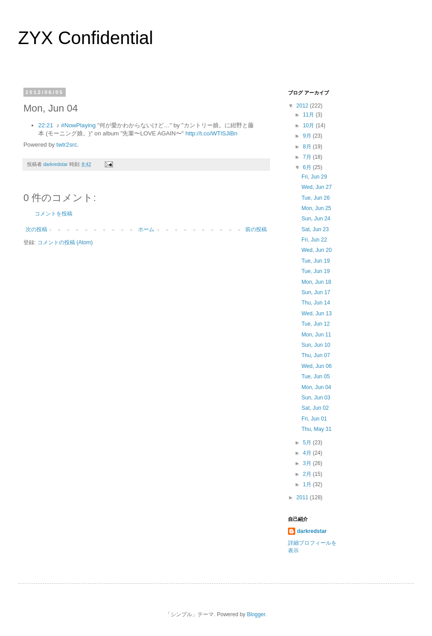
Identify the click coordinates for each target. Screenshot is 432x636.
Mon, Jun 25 (316, 208)
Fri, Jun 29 (314, 177)
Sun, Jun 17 (316, 292)
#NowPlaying (78, 125)
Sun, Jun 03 (316, 397)
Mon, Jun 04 (316, 387)
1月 (308, 484)
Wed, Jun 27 (317, 187)
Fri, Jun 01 (314, 419)
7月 (308, 157)
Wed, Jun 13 (317, 313)
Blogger (256, 614)
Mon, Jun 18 (316, 282)
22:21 (45, 125)
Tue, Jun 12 (316, 324)
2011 (303, 497)
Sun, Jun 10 (316, 345)
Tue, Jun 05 (316, 376)
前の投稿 (256, 229)
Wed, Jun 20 (317, 250)
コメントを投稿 (53, 214)
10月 (309, 125)
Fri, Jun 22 (314, 240)
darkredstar (312, 531)
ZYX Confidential (85, 38)
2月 (308, 474)
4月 (308, 453)
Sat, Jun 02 (315, 408)
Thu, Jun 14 (316, 303)
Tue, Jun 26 (316, 198)
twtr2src (66, 144)
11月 (309, 115)
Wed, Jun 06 (317, 366)
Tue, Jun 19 (316, 261)
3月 (308, 463)
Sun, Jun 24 (316, 218)
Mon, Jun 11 (316, 334)
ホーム (146, 229)
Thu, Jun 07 (316, 355)
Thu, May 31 (317, 429)
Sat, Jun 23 (315, 229)
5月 (308, 442)
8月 (308, 146)
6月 (308, 167)
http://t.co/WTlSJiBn (211, 133)
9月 (308, 136)
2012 (303, 106)
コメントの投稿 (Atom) (65, 242)
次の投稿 (36, 229)
